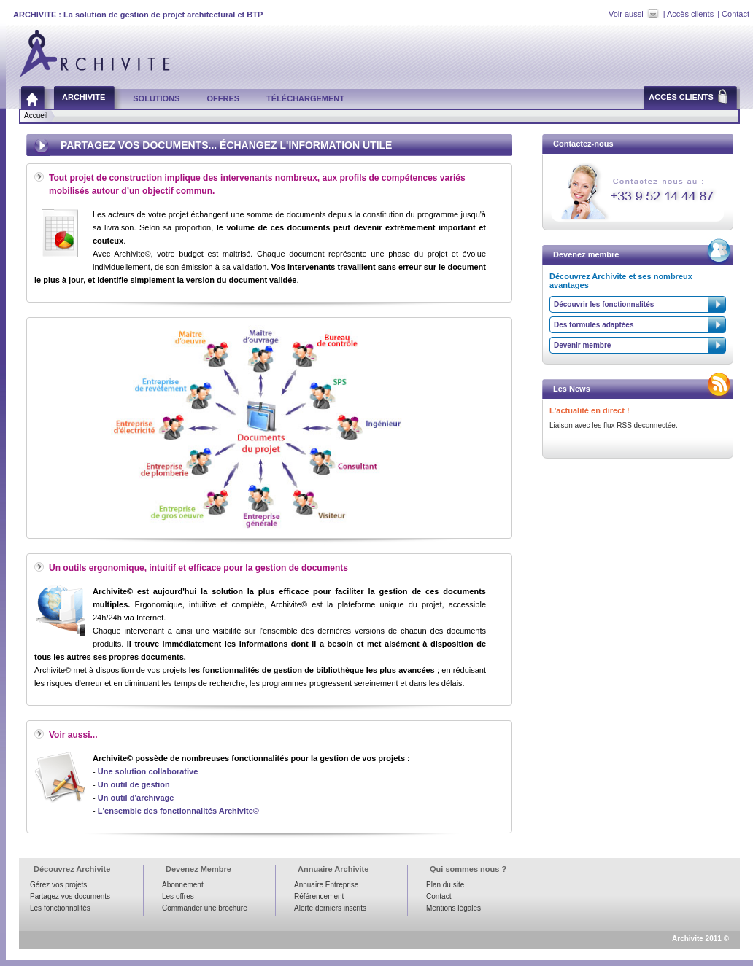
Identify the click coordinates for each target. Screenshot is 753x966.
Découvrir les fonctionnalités (604, 304)
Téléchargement (305, 98)
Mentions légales (453, 908)
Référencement (319, 896)
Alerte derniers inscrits (330, 908)
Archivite (83, 97)
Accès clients (690, 13)
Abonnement (183, 885)
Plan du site (445, 885)
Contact (735, 13)
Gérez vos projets (58, 885)
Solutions (156, 98)
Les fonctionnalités (60, 908)
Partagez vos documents (70, 896)
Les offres (178, 896)
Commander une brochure (204, 908)
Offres (222, 98)
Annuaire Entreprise (326, 885)
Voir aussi (626, 13)
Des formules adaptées (594, 325)
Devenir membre (582, 345)
